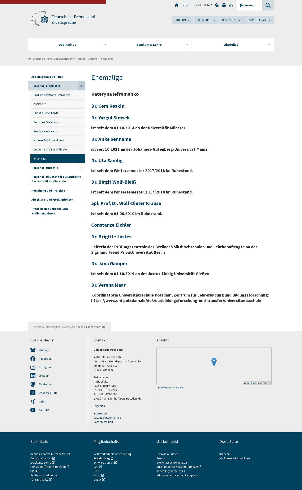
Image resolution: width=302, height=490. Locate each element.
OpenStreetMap (252, 383)
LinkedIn (44, 376)
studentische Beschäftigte (50, 149)
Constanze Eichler (111, 225)
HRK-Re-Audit (57, 467)
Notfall (197, 5)
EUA (96, 467)
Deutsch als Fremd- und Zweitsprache (53, 58)
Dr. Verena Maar (108, 285)
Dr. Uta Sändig (107, 160)
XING (42, 401)
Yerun (97, 475)
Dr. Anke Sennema (111, 139)
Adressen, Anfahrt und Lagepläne (177, 475)
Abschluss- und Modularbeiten (52, 199)
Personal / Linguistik (87, 58)
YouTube (44, 410)
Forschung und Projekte (48, 190)
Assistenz (40, 104)
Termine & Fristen (167, 454)
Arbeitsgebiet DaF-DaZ (47, 77)
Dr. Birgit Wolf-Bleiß (113, 182)
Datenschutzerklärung (107, 417)
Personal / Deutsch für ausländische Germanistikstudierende (56, 179)
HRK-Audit (36, 467)
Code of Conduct (41, 458)
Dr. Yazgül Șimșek (110, 117)
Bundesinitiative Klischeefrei (48, 454)
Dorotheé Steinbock (46, 122)
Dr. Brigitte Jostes (111, 236)
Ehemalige (107, 58)
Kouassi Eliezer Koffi (88, 327)
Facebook (45, 359)
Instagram (45, 367)
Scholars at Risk (103, 462)
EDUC (97, 471)
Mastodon (45, 384)
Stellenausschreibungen (171, 462)
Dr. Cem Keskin (108, 106)
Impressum (101, 413)
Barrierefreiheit (103, 422)
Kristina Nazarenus (45, 131)
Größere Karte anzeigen (169, 387)
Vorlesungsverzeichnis (171, 471)
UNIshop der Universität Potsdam (177, 467)
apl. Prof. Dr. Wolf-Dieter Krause (126, 203)
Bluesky (44, 350)
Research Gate (48, 393)
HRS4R (34, 471)
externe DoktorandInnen (49, 140)
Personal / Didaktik (44, 168)
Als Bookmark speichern (234, 458)
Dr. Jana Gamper (109, 263)
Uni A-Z (208, 5)
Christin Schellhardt (46, 113)
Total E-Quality (39, 479)
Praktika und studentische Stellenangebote (50, 211)
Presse (161, 458)
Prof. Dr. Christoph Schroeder (52, 95)
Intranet (186, 5)
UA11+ (97, 479)
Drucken (224, 454)
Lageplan (99, 406)
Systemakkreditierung (44, 475)
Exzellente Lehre (40, 462)
